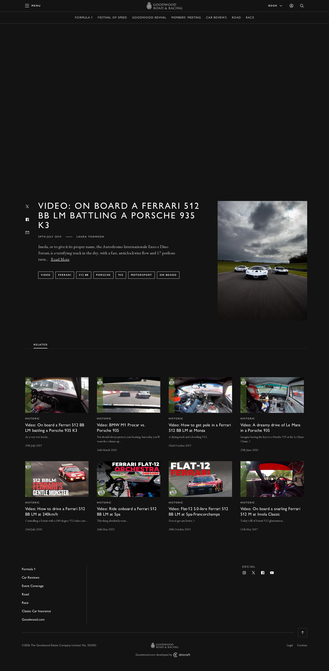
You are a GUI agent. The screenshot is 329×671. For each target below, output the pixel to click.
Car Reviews (216, 17)
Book (275, 6)
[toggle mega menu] (33, 5)
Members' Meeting (186, 17)
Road (236, 17)
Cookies (302, 645)
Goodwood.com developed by (164, 655)
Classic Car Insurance (36, 611)
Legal (290, 645)
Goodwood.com (33, 619)
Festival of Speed (112, 17)
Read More (60, 259)
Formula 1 (84, 17)
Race (250, 17)
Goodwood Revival (149, 17)
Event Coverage (33, 586)
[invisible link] (57, 415)
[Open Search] (302, 5)
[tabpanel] (164, 450)
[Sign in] (291, 5)
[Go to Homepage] (164, 5)
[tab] (40, 344)
